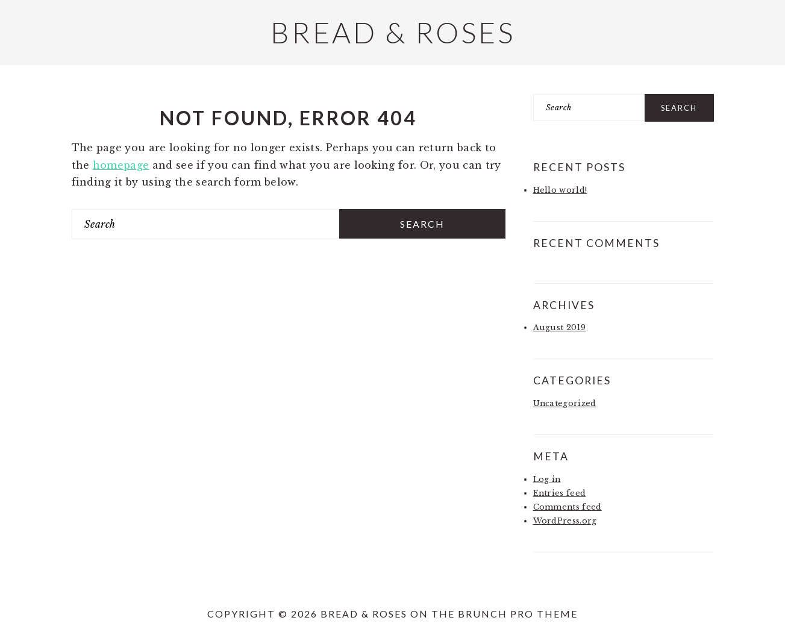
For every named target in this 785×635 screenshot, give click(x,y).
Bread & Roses (393, 32)
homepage (121, 165)
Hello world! (560, 190)
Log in (547, 479)
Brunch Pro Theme (518, 613)
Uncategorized (564, 403)
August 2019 (559, 327)
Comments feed (567, 506)
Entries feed (559, 493)
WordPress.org (565, 520)
